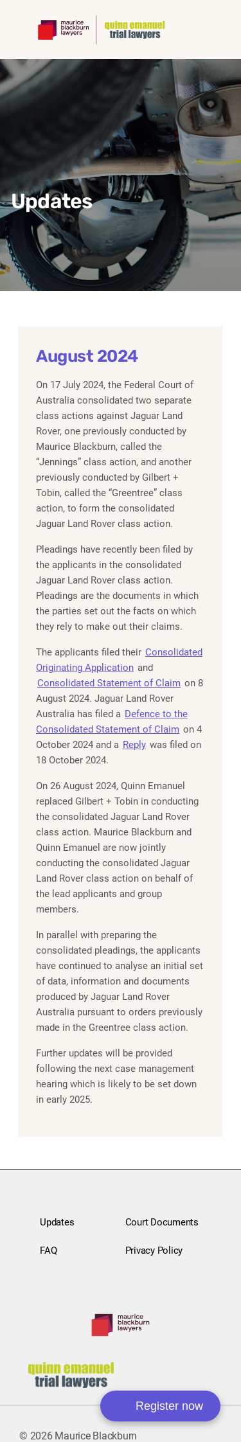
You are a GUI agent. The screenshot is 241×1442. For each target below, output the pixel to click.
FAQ (48, 1250)
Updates (57, 1222)
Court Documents (162, 1222)
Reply (134, 745)
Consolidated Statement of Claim (109, 683)
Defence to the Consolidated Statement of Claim (112, 721)
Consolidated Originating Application (119, 659)
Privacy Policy (154, 1250)
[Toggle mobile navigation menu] (204, 27)
